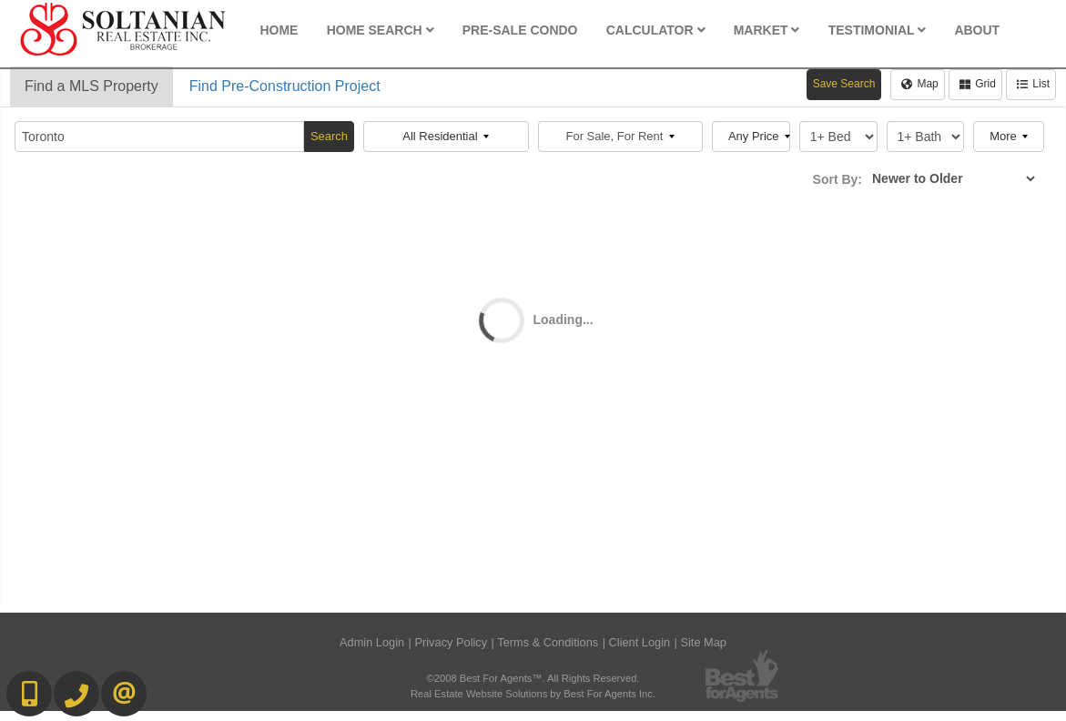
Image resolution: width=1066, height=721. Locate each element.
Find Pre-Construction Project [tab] (285, 86)
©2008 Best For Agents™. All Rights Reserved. (533, 678)
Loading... (563, 319)
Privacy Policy (450, 642)
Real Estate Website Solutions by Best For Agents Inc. (533, 693)
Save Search (844, 83)
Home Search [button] (380, 30)
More (1009, 136)
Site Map (703, 642)
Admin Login (372, 642)
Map (919, 83)
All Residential (445, 136)
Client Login (640, 642)
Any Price (759, 136)
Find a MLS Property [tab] (91, 86)
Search (329, 136)
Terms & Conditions (547, 642)
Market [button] (767, 30)
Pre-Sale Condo (520, 30)
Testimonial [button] (877, 30)
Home (278, 30)
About (977, 30)
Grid (977, 83)
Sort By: (837, 179)
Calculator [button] (656, 30)
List (1033, 83)
